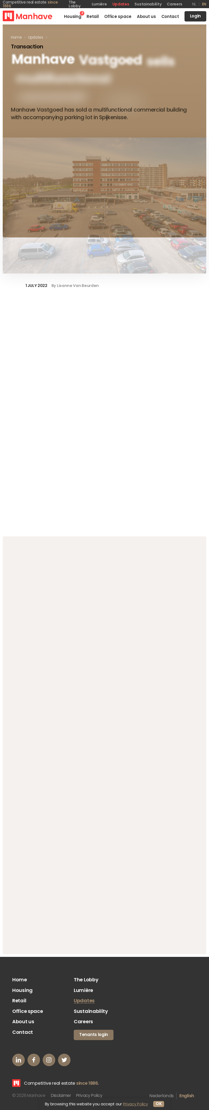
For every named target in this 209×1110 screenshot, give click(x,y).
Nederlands (161, 1097)
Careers (174, 4)
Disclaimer (61, 1097)
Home (19, 980)
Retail (19, 1001)
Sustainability (147, 4)
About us (23, 1022)
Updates (120, 4)
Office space (27, 1012)
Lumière (99, 4)
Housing (22, 991)
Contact (22, 1033)
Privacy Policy (89, 1097)
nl (194, 4)
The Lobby (86, 980)
